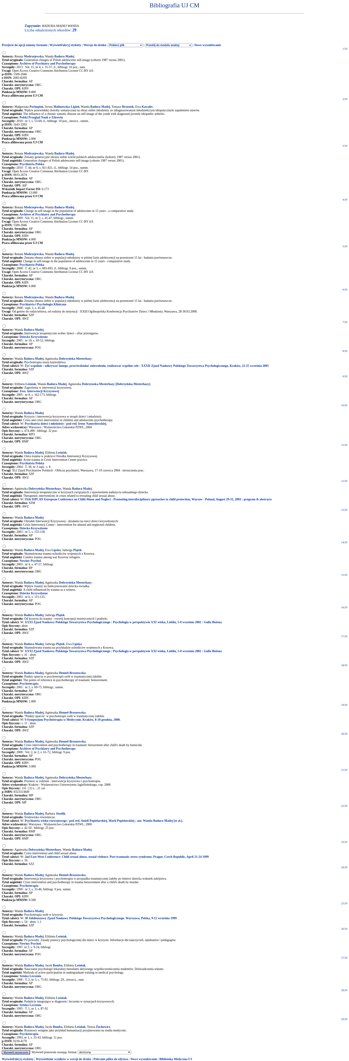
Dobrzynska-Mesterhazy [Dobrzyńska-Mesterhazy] (116, 384)
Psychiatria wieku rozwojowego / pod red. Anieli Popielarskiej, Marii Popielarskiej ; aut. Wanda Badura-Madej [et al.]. (104, 820)
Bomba (57, 965)
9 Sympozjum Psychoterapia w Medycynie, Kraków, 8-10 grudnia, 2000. (72, 719)
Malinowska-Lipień (66, 106)
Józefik (60, 813)
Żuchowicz (103, 1027)
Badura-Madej (64, 56)
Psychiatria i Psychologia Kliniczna (43, 304)
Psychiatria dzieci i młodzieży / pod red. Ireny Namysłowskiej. (66, 423)
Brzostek (128, 106)
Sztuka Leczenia (30, 976)
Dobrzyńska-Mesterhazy (75, 358)
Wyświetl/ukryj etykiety (65, 45)
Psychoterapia (29, 683)
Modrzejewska (34, 56)
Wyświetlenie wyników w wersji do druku (63, 1059)
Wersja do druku (94, 45)
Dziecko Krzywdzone (34, 337)
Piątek (77, 550)
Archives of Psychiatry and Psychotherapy (47, 63)
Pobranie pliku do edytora (110, 1059)
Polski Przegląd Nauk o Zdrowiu (41, 117)
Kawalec (147, 106)
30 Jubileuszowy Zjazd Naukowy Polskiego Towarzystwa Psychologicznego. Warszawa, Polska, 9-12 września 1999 (101, 918)
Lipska (56, 550)
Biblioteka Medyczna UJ (175, 1059)
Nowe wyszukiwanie (207, 45)
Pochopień (36, 106)
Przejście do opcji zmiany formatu (24, 45)
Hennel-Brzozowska (72, 673)
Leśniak (31, 384)
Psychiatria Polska (32, 164)
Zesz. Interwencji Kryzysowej (39, 391)
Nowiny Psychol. (31, 560)
